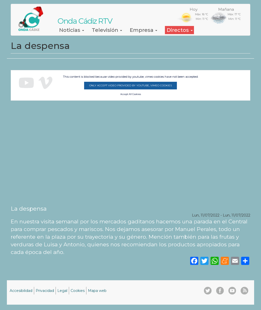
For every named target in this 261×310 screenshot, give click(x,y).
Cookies (78, 290)
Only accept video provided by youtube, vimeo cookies (130, 85)
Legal (62, 290)
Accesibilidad (21, 290)
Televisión (107, 30)
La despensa (29, 208)
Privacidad (45, 290)
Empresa (143, 30)
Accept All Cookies (130, 94)
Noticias (71, 30)
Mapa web (97, 290)
